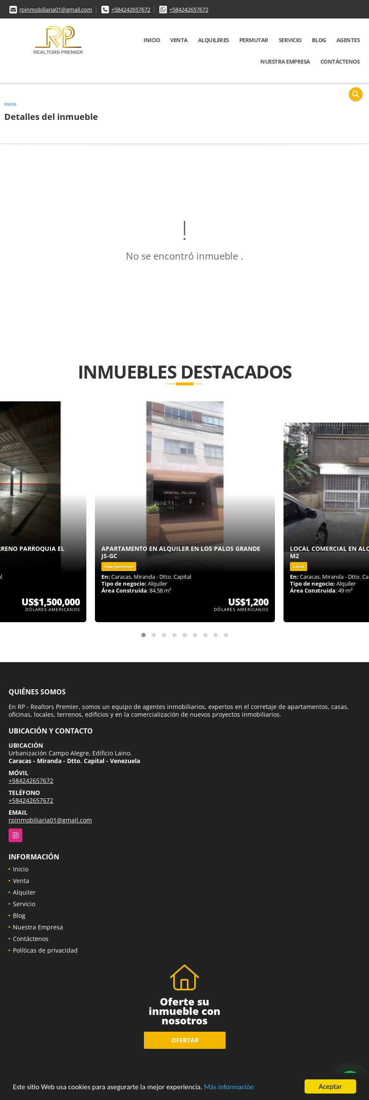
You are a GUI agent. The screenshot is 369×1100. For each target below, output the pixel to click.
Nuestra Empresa (285, 61)
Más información (229, 1087)
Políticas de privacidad (45, 950)
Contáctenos (340, 61)
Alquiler (24, 892)
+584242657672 (130, 9)
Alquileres (213, 40)
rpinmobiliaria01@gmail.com (55, 9)
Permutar (253, 40)
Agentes (348, 40)
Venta (179, 40)
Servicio (290, 40)
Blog (319, 40)
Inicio (151, 40)
